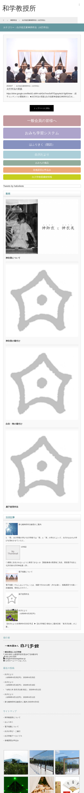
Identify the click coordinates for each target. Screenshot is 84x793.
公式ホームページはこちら (16, 661)
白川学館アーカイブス (13, 736)
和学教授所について (12, 717)
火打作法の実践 (14, 89)
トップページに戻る (42, 108)
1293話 (24, 547)
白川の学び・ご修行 (12, 731)
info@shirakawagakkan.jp (15, 659)
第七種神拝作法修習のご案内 (30, 524)
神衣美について (13, 258)
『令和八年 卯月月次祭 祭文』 (16, 690)
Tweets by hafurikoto (13, 186)
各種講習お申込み (42, 170)
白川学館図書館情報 (42, 177)
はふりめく (9, 722)
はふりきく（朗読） (42, 144)
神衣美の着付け (13, 341)
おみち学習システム (42, 133)
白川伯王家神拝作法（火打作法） (28, 86)
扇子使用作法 (12, 507)
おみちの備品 (42, 162)
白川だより (42, 154)
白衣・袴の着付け (14, 424)
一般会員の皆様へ (42, 121)
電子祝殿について (26, 572)
